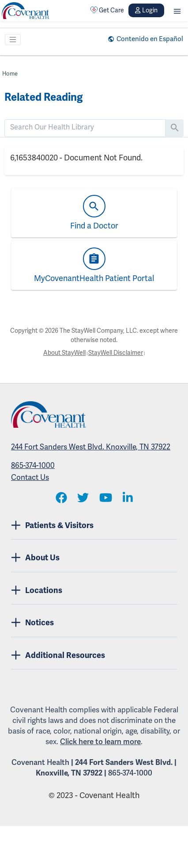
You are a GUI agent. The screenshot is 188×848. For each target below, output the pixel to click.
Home (10, 73)
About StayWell (64, 353)
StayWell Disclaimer (115, 353)
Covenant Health (40, 762)
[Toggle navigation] (13, 40)
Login (146, 10)
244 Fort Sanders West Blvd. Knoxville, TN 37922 (90, 447)
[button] (177, 10)
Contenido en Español (150, 39)
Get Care (107, 10)
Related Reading (43, 97)
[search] (85, 127)
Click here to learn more (100, 741)
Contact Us (30, 477)
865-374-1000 (33, 465)
